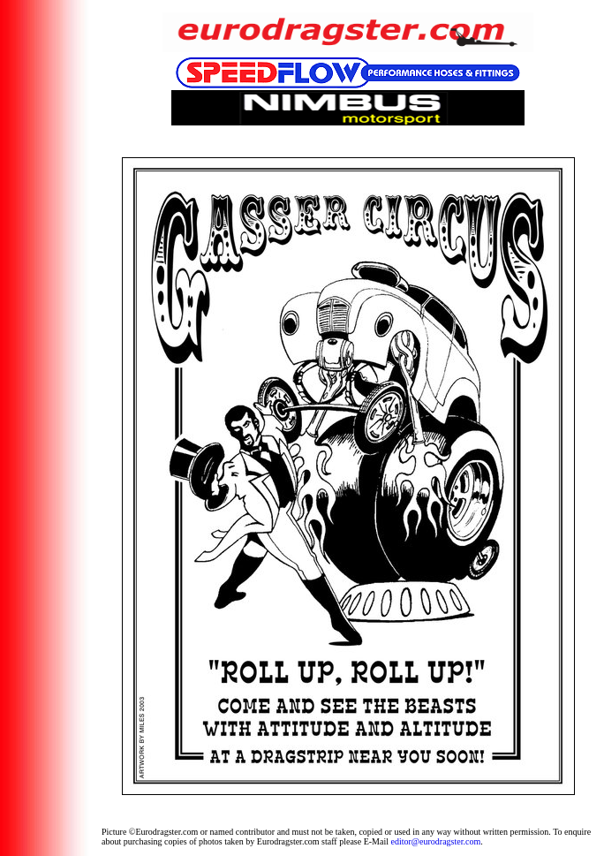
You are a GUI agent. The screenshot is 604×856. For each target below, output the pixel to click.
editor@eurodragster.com (436, 841)
